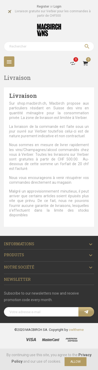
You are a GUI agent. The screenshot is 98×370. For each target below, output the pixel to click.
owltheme (76, 330)
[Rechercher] (49, 46)
